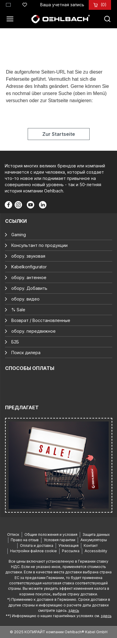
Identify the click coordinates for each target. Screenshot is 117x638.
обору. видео (25, 298)
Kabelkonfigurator (29, 266)
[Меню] (11, 19)
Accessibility (96, 551)
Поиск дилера (25, 352)
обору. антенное (28, 277)
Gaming (18, 234)
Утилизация (68, 545)
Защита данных (96, 534)
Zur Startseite (58, 134)
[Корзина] (103, 4)
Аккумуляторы (93, 540)
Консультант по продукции (39, 245)
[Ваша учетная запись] (62, 4)
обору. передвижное (33, 331)
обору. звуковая (28, 256)
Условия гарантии (59, 540)
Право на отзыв (25, 540)
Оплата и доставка (36, 545)
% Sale (18, 309)
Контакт (91, 545)
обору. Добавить (29, 288)
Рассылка (70, 551)
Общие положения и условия (50, 534)
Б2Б (15, 341)
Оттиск (13, 534)
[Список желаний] (25, 4)
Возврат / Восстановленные (40, 320)
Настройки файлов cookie (33, 551)
